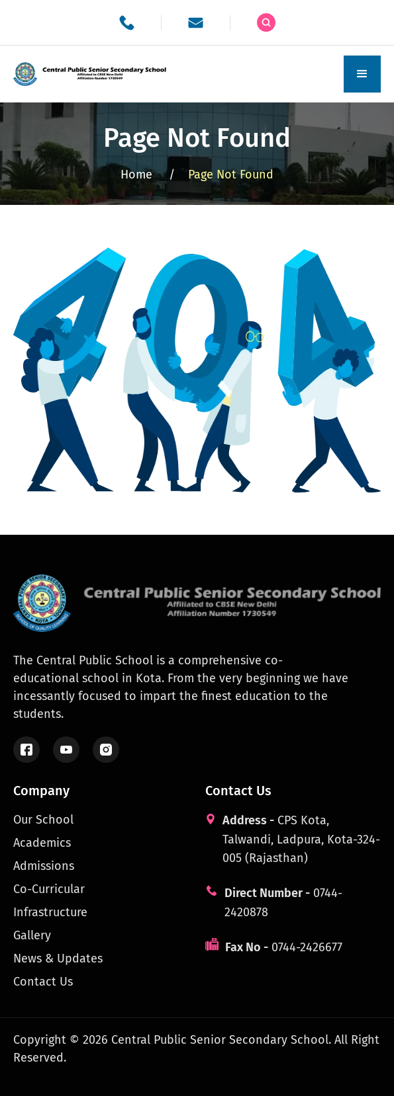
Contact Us (43, 981)
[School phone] (126, 22)
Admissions (43, 866)
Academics (42, 843)
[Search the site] (266, 22)
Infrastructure (50, 912)
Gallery (32, 935)
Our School (43, 819)
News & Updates (58, 958)
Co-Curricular (49, 889)
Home (148, 174)
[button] (362, 74)
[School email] (195, 22)
